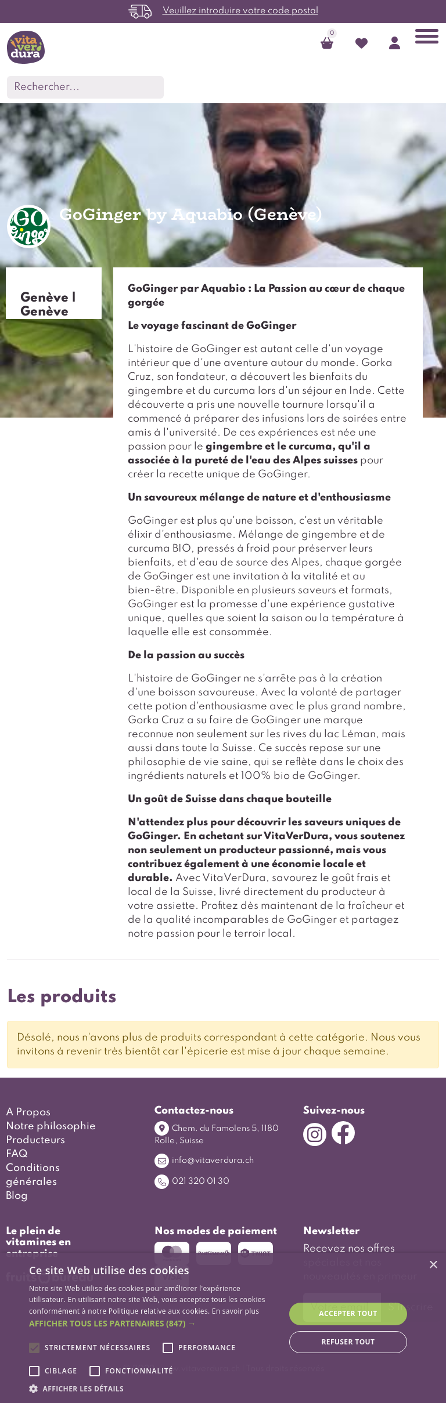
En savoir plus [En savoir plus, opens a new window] (235, 1311)
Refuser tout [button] (348, 1342)
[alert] (223, 1328)
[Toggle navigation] (427, 38)
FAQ (17, 1154)
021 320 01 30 (191, 1181)
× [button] (433, 1265)
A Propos (28, 1112)
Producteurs (35, 1140)
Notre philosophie (51, 1126)
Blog (17, 1196)
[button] (153, 1323)
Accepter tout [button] (348, 1313)
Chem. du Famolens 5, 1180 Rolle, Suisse (216, 1133)
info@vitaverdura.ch (204, 1161)
